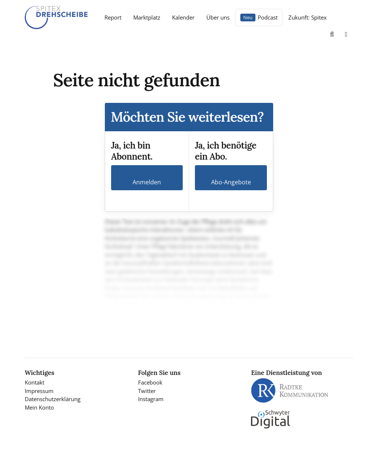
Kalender (183, 17)
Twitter (147, 390)
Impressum (39, 390)
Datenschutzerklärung (52, 399)
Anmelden (147, 182)
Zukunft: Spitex (307, 17)
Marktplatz (146, 17)
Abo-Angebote (231, 182)
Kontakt (34, 382)
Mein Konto (39, 407)
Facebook (150, 382)
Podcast (268, 17)
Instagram (151, 399)
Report (112, 17)
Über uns (218, 17)
